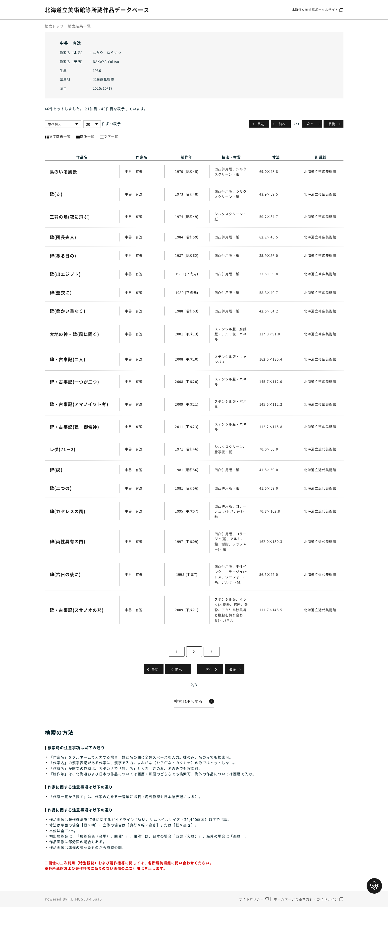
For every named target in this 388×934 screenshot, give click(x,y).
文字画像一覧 (58, 136)
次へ (310, 123)
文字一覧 (109, 136)
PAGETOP (373, 907)
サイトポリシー (251, 926)
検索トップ (54, 25)
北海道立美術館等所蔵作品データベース (102, 9)
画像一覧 (85, 136)
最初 (261, 123)
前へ (282, 123)
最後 (331, 123)
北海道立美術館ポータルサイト (313, 9)
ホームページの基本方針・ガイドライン (306, 926)
